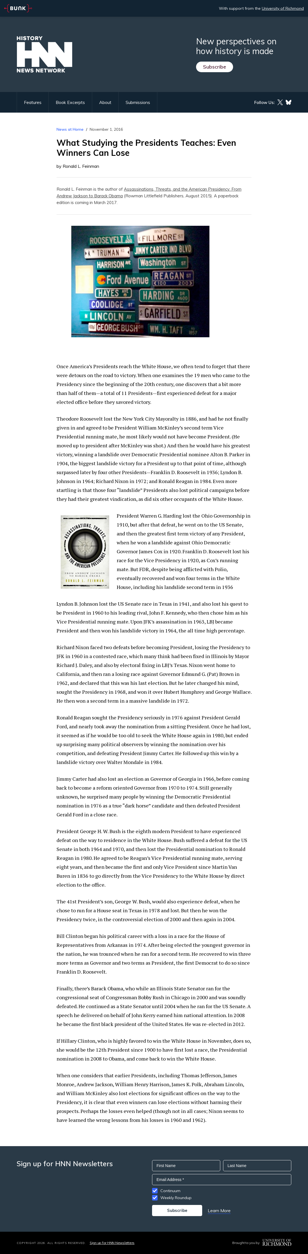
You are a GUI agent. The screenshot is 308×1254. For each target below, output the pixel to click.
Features (32, 102)
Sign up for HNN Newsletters (112, 1243)
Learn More (219, 1210)
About (105, 102)
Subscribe (214, 67)
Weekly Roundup (176, 1197)
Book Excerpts (70, 102)
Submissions (138, 102)
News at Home (70, 129)
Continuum (170, 1190)
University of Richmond (283, 8)
